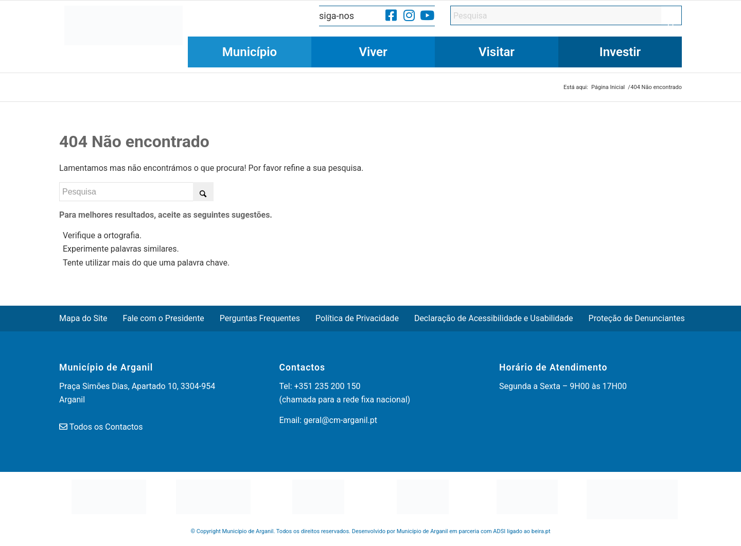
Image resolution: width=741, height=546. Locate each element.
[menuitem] (249, 52)
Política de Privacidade (357, 318)
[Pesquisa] (566, 15)
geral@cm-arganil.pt (340, 420)
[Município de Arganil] (123, 36)
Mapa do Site (83, 318)
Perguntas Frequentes (260, 318)
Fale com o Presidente (163, 318)
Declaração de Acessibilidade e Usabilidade (493, 318)
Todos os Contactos (106, 427)
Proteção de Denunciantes (637, 318)
